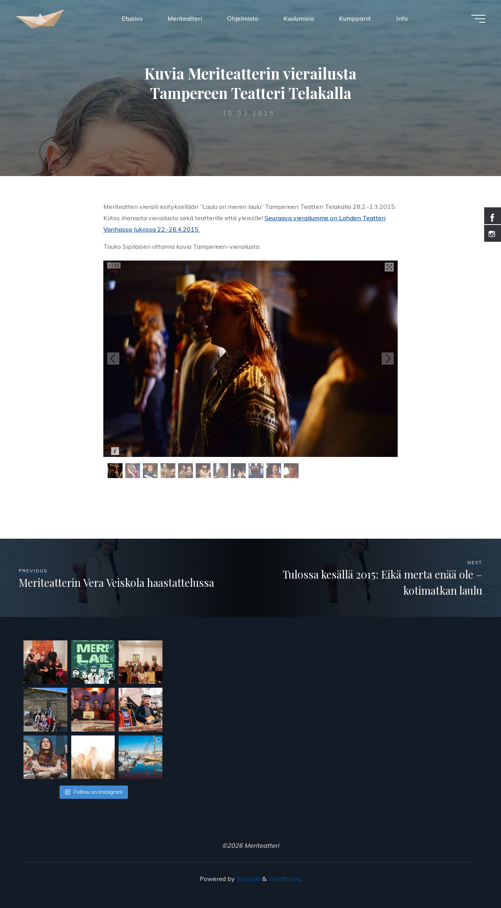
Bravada (248, 879)
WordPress (284, 879)
